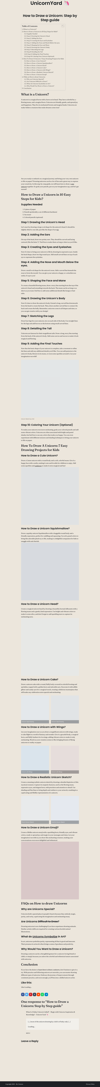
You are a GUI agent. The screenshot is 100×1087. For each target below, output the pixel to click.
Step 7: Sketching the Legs (35, 49)
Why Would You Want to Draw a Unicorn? (40, 86)
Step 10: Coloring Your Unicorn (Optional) (40, 56)
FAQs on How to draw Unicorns (34, 77)
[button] (62, 26)
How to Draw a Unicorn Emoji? (37, 74)
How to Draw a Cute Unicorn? (36, 61)
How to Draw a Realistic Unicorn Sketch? (40, 72)
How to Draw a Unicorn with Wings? (38, 70)
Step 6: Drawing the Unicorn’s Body (38, 47)
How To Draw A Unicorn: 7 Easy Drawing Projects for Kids (43, 59)
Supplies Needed (32, 34)
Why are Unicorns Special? (35, 79)
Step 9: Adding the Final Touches (38, 54)
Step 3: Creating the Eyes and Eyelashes (39, 40)
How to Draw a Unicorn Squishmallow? (39, 63)
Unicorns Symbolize (44, 936)
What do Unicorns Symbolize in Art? (38, 84)
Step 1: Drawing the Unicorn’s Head (38, 36)
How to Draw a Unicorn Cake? (36, 68)
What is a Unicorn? (29, 29)
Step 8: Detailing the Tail (35, 52)
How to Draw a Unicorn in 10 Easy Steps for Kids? (41, 31)
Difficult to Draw (48, 921)
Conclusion (27, 88)
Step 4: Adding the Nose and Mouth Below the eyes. (43, 43)
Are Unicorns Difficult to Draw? (37, 81)
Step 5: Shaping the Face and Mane (38, 45)
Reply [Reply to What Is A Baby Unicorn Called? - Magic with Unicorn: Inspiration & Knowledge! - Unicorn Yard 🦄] (28, 1033)
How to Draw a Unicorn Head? (37, 65)
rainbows (38, 466)
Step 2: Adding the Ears (34, 38)
